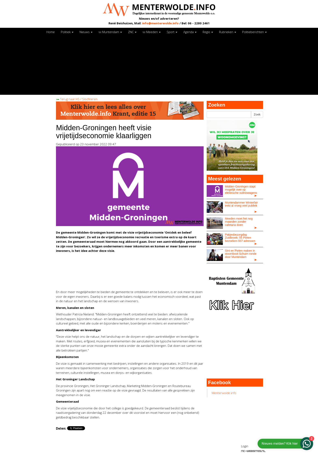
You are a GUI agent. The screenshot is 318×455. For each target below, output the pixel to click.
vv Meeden (152, 32)
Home (50, 32)
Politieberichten (254, 32)
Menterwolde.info (224, 393)
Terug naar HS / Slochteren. (77, 99)
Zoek (257, 114)
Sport (172, 32)
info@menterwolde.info (160, 23)
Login (244, 446)
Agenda (190, 32)
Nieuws (86, 32)
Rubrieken (227, 32)
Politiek (67, 32)
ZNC (132, 32)
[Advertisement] (159, 66)
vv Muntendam (110, 32)
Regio (208, 32)
